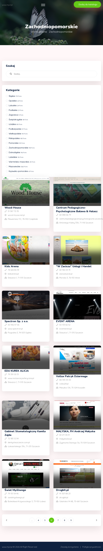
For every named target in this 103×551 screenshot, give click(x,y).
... (32, 520)
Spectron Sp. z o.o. (16, 321)
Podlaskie (16, 110)
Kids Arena (12, 266)
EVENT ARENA (65, 321)
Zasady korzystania (70, 547)
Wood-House (13, 207)
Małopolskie (17, 138)
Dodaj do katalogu (88, 4)
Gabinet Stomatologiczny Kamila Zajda (25, 433)
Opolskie (16, 101)
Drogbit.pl (62, 490)
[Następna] (93, 520)
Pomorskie (17, 143)
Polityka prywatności (91, 547)
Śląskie (15, 96)
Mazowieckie (18, 166)
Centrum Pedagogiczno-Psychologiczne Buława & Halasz (77, 209)
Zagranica (16, 115)
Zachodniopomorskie (22, 147)
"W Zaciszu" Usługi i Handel (73, 266)
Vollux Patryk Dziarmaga (71, 376)
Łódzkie (15, 124)
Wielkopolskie (18, 133)
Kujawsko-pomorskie (21, 171)
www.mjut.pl (7, 547)
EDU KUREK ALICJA (17, 371)
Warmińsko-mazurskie (22, 162)
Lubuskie (16, 105)
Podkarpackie (18, 129)
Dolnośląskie (18, 152)
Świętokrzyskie (18, 119)
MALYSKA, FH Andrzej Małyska (75, 431)
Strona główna (39, 31)
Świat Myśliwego (15, 490)
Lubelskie (16, 157)
